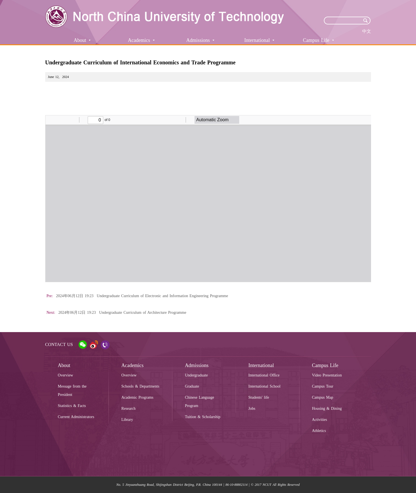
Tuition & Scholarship (202, 417)
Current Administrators (76, 417)
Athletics (319, 431)
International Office (263, 375)
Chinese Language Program (199, 401)
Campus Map (322, 397)
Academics (141, 40)
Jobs (251, 408)
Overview (65, 375)
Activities (319, 420)
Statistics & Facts (72, 406)
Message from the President (72, 390)
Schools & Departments (140, 386)
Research (128, 408)
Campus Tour (322, 386)
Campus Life (318, 40)
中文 (366, 31)
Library (127, 420)
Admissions (200, 40)
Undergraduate (196, 375)
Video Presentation (327, 375)
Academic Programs (137, 397)
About (82, 40)
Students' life (258, 397)
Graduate (192, 386)
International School (264, 386)
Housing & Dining (327, 408)
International (259, 40)
